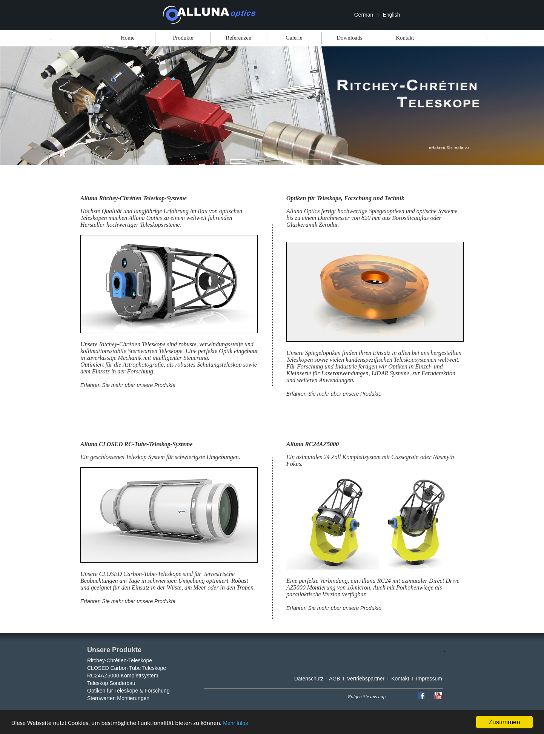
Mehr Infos (235, 723)
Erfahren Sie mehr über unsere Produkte (127, 385)
